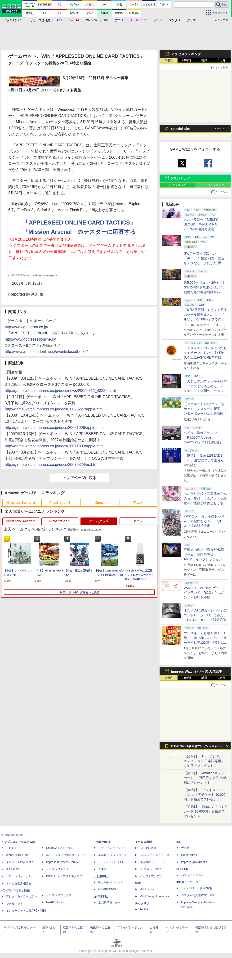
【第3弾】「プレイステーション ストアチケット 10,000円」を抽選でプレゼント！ (205, 794)
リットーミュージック (112, 848)
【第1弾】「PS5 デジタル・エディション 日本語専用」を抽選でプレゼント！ (205, 761)
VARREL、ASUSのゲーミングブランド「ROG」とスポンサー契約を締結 (205, 592)
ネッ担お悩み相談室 (18, 883)
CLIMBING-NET (108, 889)
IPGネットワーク (187, 882)
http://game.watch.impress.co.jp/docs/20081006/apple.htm (54, 428)
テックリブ (142, 903)
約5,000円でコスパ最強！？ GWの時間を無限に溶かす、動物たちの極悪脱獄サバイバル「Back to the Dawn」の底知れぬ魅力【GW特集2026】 (205, 292)
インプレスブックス (59, 895)
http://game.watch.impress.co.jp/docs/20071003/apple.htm (54, 446)
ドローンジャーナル (18, 876)
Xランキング (180, 178)
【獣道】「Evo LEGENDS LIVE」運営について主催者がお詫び (204, 460)
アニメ (138, 502)
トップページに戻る (79, 478)
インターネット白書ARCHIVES (26, 910)
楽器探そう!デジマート (112, 855)
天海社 (185, 848)
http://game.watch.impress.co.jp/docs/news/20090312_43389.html (60, 391)
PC (106, 20)
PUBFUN (182, 869)
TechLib (144, 909)
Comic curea (189, 855)
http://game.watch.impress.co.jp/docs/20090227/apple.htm (54, 409)
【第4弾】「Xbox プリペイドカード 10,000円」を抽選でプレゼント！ (205, 811)
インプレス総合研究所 (20, 862)
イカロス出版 (143, 842)
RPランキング (177, 185)
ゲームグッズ (99, 521)
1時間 (168, 60)
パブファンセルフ (192, 875)
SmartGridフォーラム (59, 848)
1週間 (204, 60)
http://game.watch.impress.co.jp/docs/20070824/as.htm (51, 465)
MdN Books (147, 889)
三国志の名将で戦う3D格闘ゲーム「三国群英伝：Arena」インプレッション (204, 554)
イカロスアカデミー (152, 876)
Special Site (180, 129)
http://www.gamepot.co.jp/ (26, 327)
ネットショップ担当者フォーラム (67, 855)
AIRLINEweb (148, 848)
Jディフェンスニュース (155, 855)
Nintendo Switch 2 (20, 502)
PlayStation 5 (59, 502)
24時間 (186, 60)
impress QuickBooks (194, 862)
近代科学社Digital (109, 902)
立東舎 (102, 869)
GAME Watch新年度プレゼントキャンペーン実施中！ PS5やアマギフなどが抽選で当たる (199, 747)
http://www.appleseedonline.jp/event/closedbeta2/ (46, 352)
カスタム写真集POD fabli (198, 895)
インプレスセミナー (59, 869)
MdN (138, 883)
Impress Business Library (62, 862)
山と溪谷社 (101, 876)
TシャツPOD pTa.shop (196, 888)
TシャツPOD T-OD (111, 862)
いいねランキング (213, 185)
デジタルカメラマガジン (21, 896)
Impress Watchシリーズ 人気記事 (196, 671)
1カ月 (222, 60)
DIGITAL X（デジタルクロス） (65, 876)
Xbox (99, 502)
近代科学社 (101, 896)
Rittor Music (102, 842)
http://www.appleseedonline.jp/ (30, 339)
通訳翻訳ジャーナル (152, 862)
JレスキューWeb (150, 869)
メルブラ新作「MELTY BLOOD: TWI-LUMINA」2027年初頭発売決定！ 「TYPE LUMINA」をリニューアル (205, 229)
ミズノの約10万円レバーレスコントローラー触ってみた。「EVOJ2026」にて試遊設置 (205, 615)
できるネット (14, 903)
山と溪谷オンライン (111, 882)
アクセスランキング (186, 54)
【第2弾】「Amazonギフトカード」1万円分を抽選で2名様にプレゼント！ (205, 777)
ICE (178, 842)
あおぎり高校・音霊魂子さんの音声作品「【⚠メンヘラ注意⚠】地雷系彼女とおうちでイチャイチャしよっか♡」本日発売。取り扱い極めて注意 (205, 503)
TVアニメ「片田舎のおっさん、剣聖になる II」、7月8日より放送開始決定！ (205, 521)
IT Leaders (12, 869)
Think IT (11, 848)
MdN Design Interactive (154, 896)
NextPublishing (55, 902)
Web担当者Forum (17, 855)
